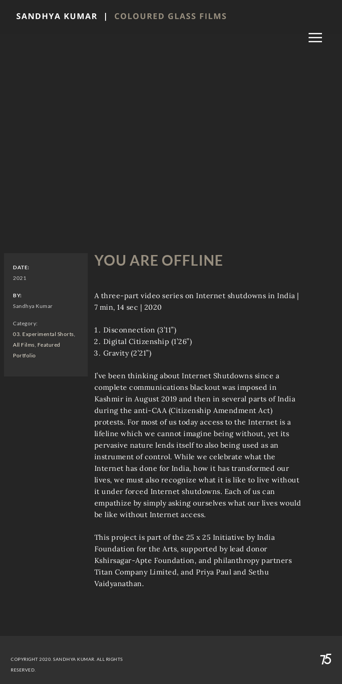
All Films (24, 344)
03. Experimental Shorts (43, 334)
